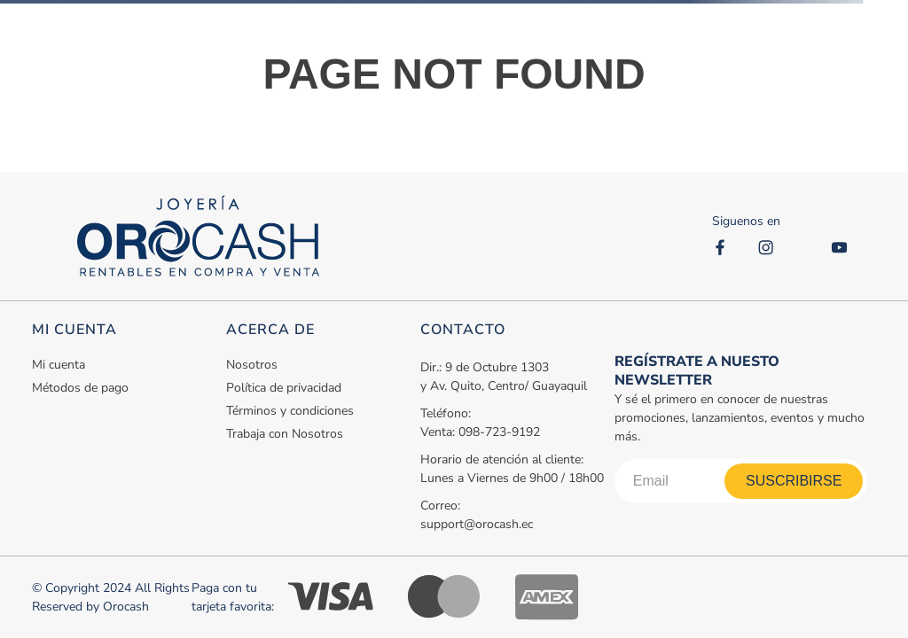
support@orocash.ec (476, 524)
